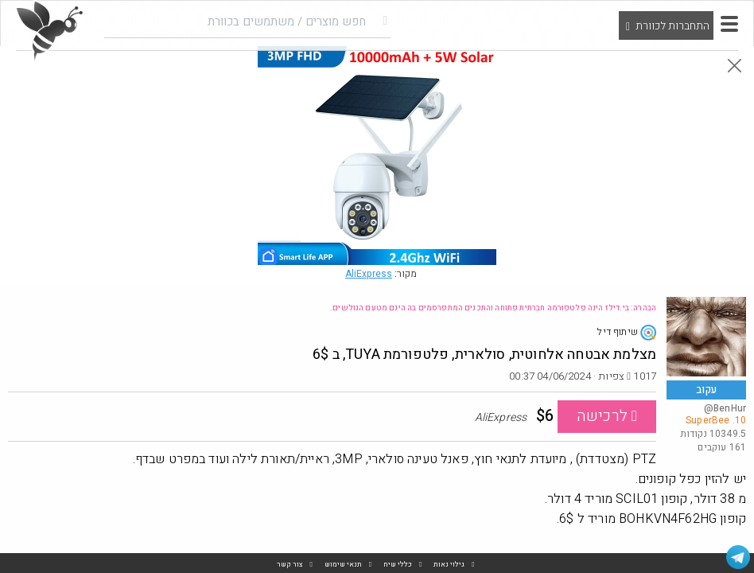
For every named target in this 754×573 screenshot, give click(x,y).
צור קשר (290, 564)
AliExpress (368, 274)
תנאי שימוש (343, 564)
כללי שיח (397, 564)
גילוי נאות (448, 564)
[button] (729, 24)
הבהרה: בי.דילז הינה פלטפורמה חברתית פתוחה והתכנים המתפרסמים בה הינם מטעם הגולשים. (493, 308)
